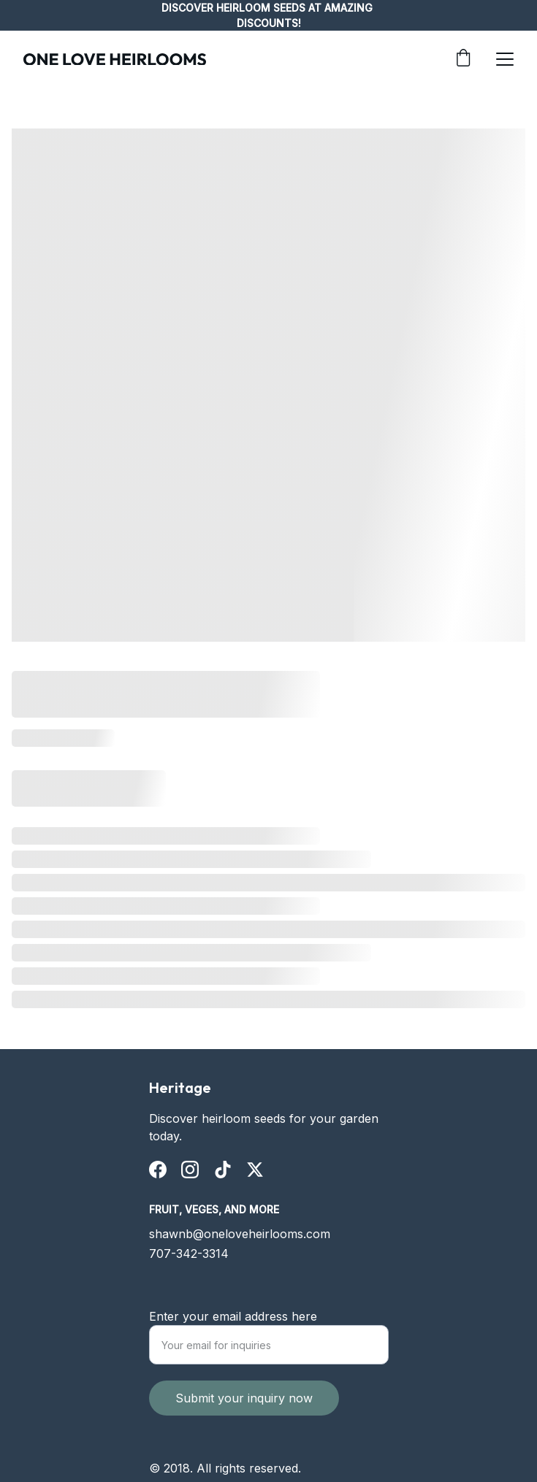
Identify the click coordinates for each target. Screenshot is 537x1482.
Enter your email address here (233, 1332)
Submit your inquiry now (244, 1414)
